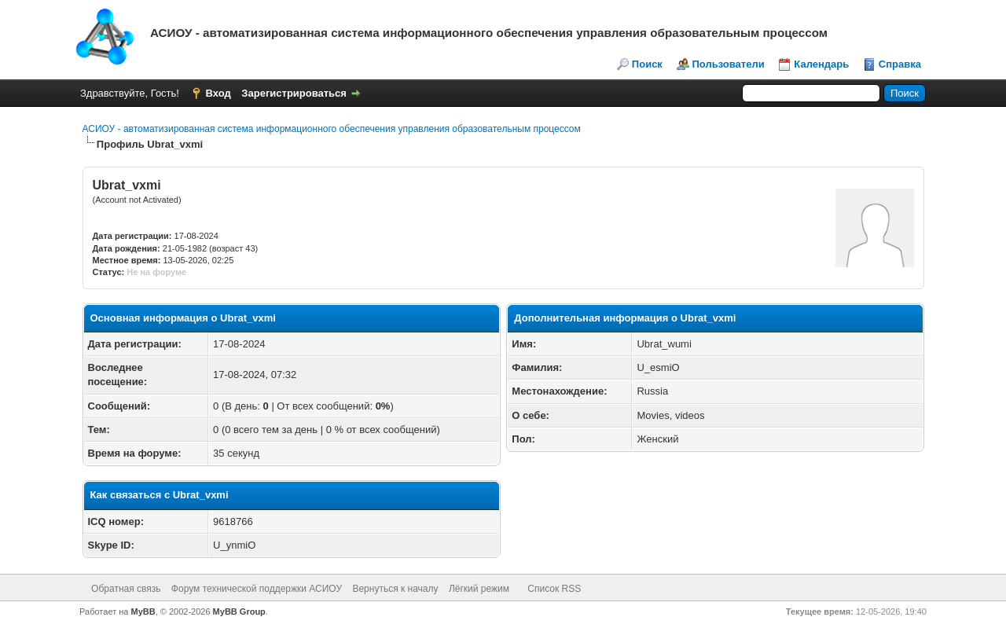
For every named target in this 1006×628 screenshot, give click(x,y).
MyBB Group (239, 611)
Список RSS (554, 588)
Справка (900, 64)
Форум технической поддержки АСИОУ (256, 588)
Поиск (647, 64)
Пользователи (728, 64)
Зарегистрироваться (294, 93)
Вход (218, 93)
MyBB (143, 611)
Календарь (821, 64)
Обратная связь (125, 588)
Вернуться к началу (395, 588)
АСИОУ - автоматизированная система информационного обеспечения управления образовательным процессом (332, 128)
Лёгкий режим (479, 588)
